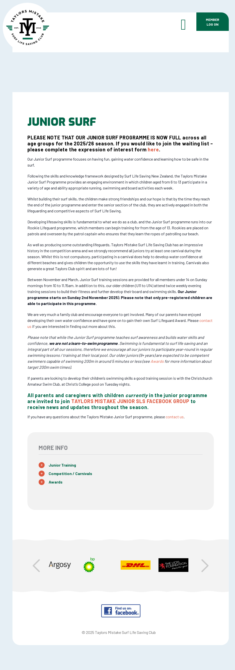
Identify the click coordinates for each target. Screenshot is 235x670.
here (153, 149)
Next (205, 565)
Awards (56, 482)
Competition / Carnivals (70, 473)
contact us (175, 416)
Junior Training (62, 465)
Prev (36, 565)
